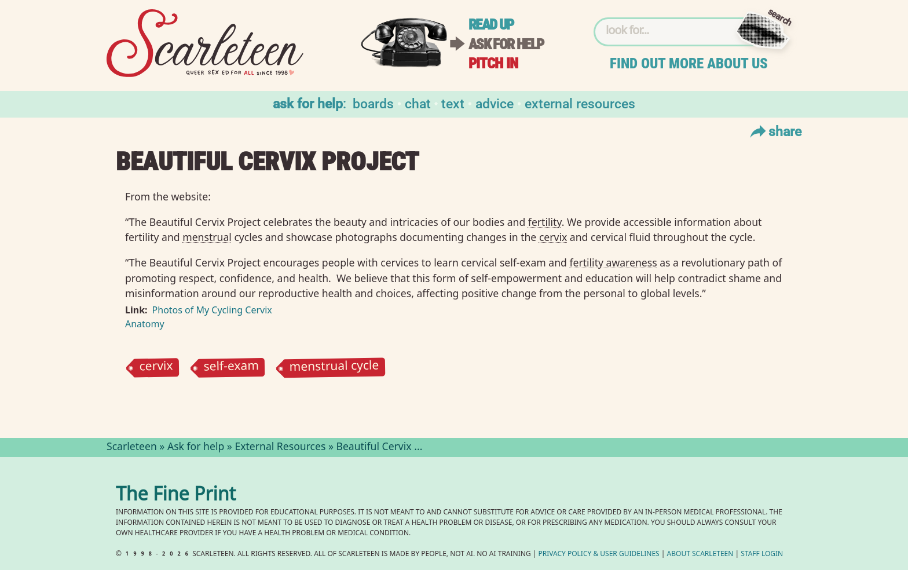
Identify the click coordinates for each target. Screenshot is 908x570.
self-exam (231, 368)
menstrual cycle (334, 368)
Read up (491, 24)
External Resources (580, 103)
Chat (418, 103)
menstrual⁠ (207, 237)
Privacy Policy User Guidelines (599, 555)
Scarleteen (132, 447)
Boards (373, 103)
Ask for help (506, 44)
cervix (156, 368)
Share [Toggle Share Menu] (774, 130)
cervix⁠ (553, 237)
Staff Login (762, 555)
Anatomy (144, 323)
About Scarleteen (700, 555)
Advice (494, 103)
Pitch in (493, 63)
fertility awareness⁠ (613, 262)
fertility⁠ (545, 222)
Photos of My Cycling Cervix (212, 310)
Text (452, 103)
